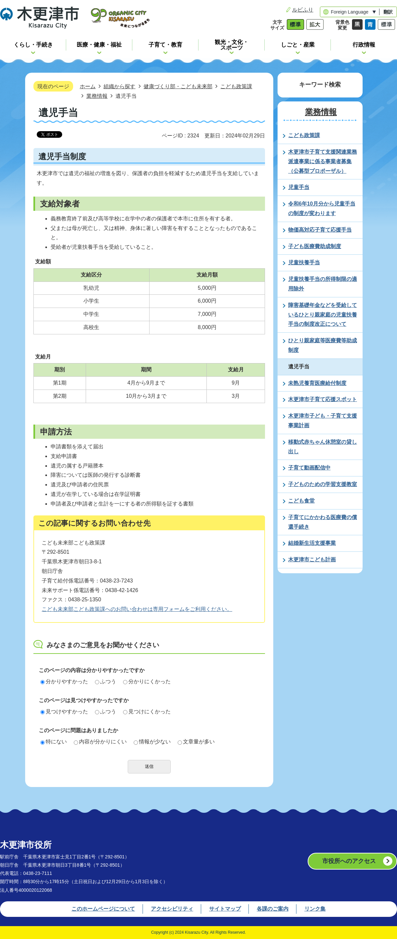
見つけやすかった (64, 711)
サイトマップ (225, 909)
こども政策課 (236, 86)
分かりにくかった (147, 681)
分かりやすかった (64, 681)
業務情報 (97, 96)
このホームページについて (103, 909)
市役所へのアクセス (349, 861)
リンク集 (315, 909)
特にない (53, 741)
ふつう (105, 681)
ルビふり (302, 10)
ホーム (88, 86)
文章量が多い (196, 741)
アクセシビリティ (172, 909)
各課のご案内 (272, 909)
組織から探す (119, 86)
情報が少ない (152, 741)
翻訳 (388, 12)
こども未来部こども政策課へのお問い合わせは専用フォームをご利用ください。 (137, 609)
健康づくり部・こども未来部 (178, 86)
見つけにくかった (147, 711)
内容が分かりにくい (100, 741)
